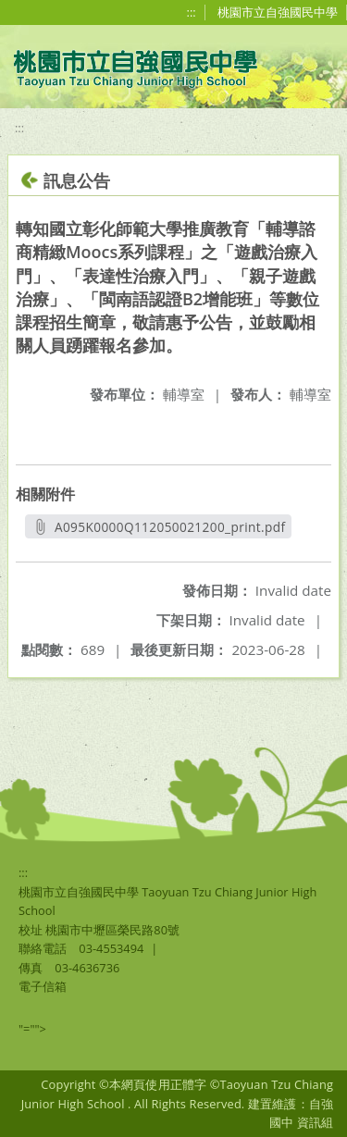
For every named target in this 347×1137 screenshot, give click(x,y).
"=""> (32, 1028)
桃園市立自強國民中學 (277, 12)
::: (191, 12)
